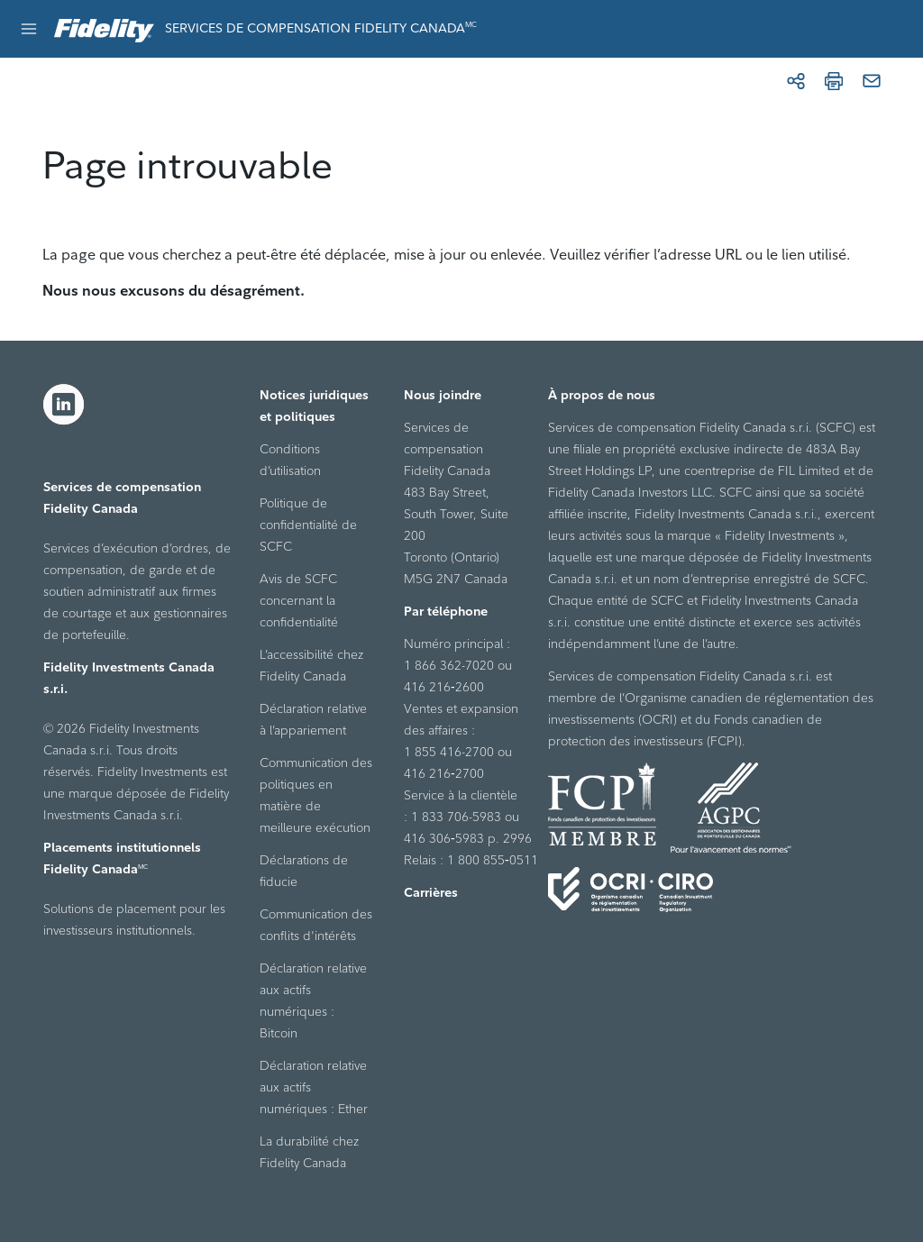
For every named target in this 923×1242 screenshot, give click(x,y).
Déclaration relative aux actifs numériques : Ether (314, 1087)
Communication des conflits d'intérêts (316, 925)
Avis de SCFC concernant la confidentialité (299, 600)
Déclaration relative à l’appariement (313, 719)
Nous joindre (442, 395)
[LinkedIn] (64, 404)
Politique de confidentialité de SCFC (308, 524)
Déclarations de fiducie (304, 871)
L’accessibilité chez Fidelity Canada (311, 665)
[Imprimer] (834, 81)
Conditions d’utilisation (290, 460)
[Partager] (796, 81)
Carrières (431, 892)
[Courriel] (872, 81)
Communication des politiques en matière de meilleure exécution (316, 795)
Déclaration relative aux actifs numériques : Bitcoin (313, 1000)
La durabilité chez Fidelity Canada (309, 1152)
